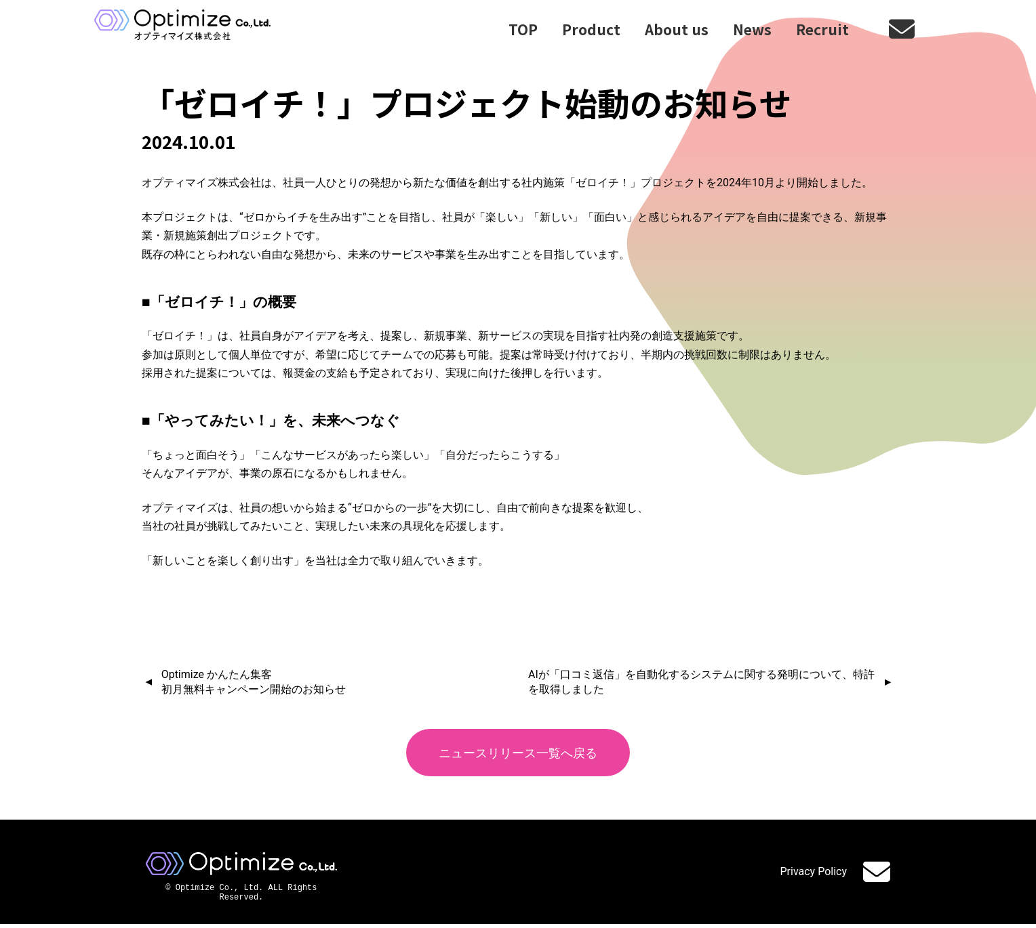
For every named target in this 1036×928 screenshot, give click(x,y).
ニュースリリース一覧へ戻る (518, 752)
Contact (876, 873)
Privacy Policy (814, 873)
